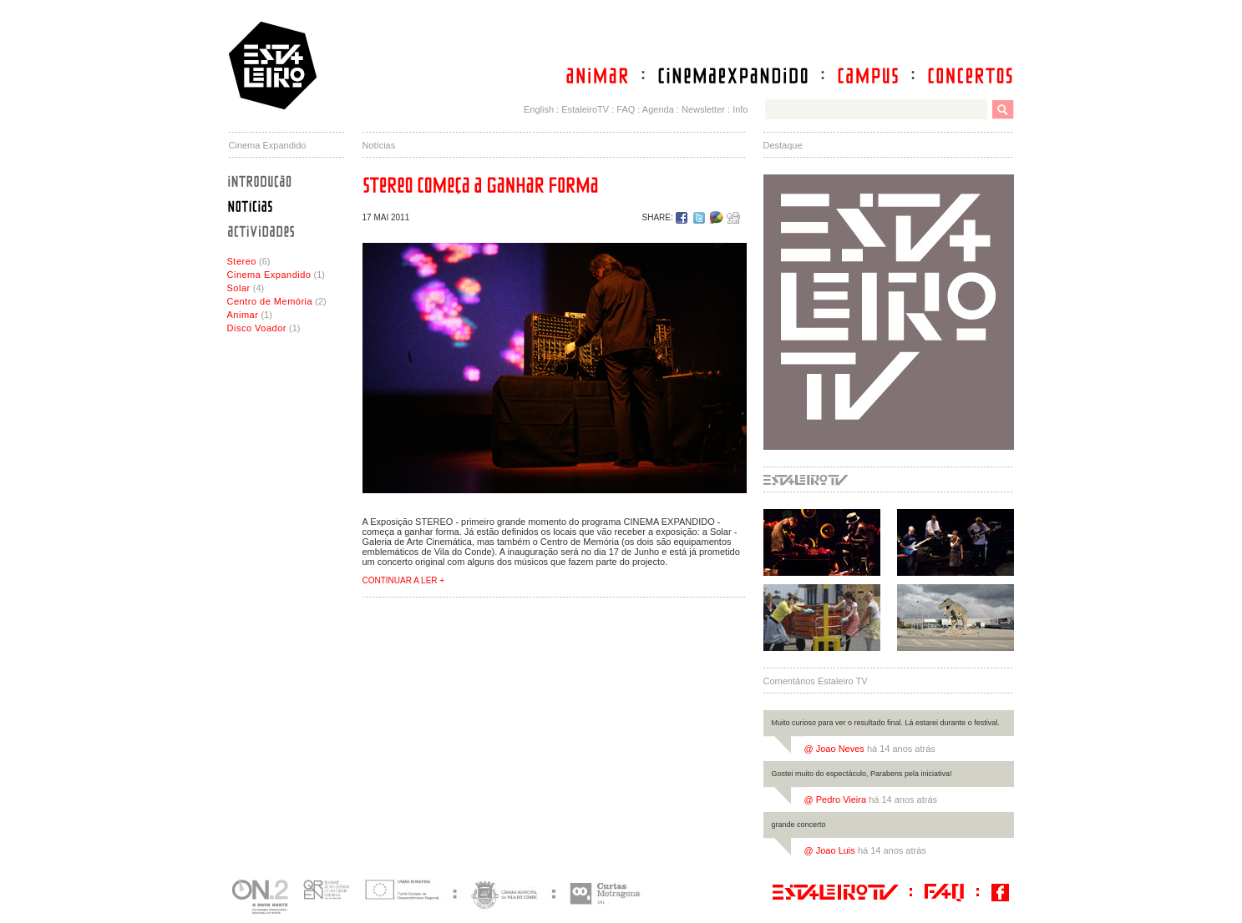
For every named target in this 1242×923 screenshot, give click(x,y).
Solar (239, 288)
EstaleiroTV (585, 109)
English (539, 109)
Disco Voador (256, 328)
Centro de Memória (270, 301)
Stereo (241, 261)
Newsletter (703, 109)
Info (740, 109)
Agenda (658, 109)
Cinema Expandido (269, 275)
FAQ (625, 109)
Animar (243, 315)
